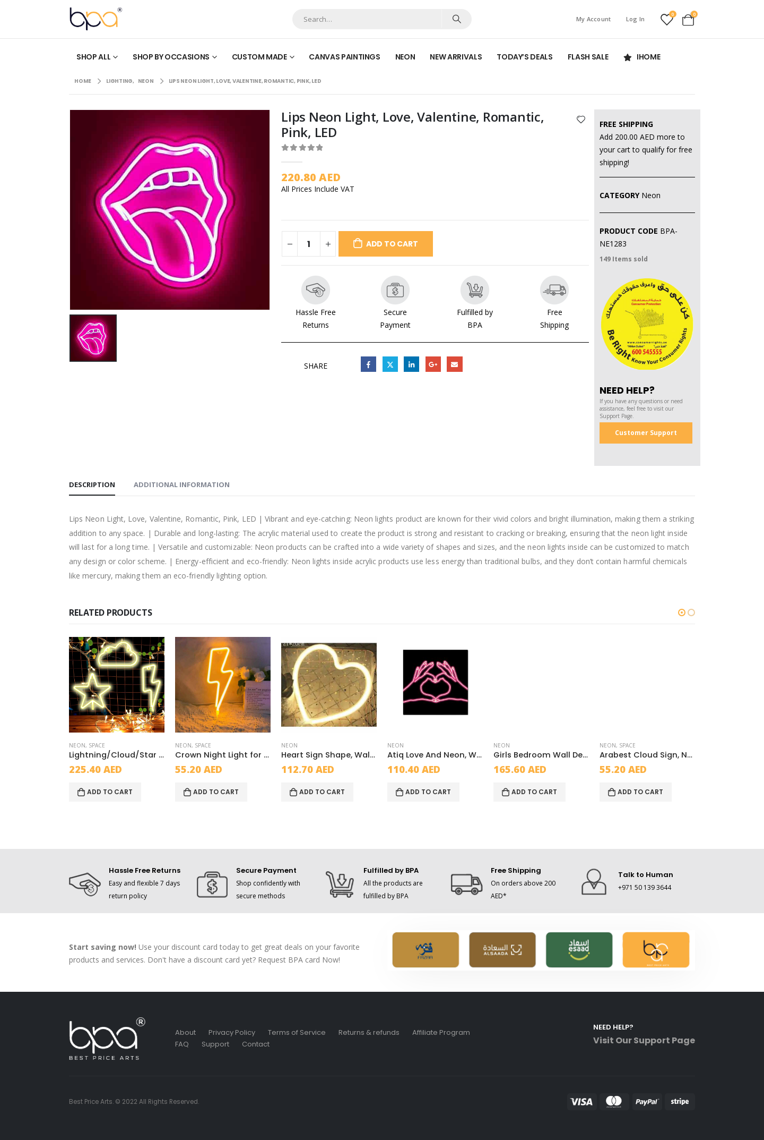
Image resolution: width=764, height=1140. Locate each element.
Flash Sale (588, 57)
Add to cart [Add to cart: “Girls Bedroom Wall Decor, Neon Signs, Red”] (534, 791)
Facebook (368, 364)
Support (215, 1044)
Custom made (259, 57)
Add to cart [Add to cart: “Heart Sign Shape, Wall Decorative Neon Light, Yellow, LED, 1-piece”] (322, 791)
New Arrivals (456, 57)
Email (454, 364)
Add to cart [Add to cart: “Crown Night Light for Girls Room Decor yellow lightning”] (216, 791)
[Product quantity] (308, 244)
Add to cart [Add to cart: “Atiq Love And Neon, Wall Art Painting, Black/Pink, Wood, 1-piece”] (428, 791)
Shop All (93, 57)
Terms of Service (297, 1032)
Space (97, 745)
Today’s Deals (524, 57)
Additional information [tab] (182, 484)
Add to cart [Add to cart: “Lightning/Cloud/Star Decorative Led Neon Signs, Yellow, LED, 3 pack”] (110, 791)
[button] (682, 612)
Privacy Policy (232, 1032)
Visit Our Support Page (644, 1040)
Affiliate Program (441, 1032)
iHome (641, 57)
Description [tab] (92, 484)
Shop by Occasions (171, 57)
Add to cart (392, 244)
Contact (256, 1044)
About (185, 1032)
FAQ (182, 1044)
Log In (635, 19)
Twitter (390, 364)
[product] (116, 685)
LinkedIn (411, 364)
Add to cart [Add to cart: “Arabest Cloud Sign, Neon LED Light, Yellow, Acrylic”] (640, 791)
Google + (433, 364)
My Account (593, 19)
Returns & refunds (369, 1032)
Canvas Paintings (344, 57)
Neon (405, 57)
